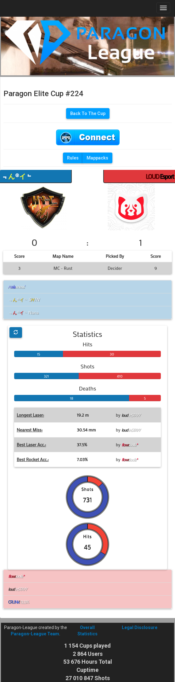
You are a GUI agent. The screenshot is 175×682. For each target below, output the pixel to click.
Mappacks (97, 157)
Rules (73, 157)
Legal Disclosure (139, 627)
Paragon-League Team (35, 633)
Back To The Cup (87, 113)
